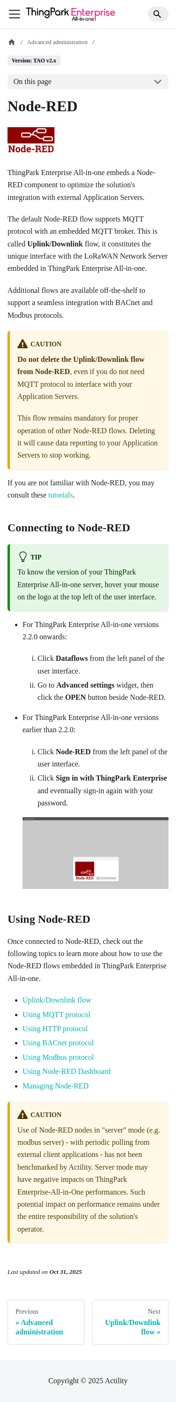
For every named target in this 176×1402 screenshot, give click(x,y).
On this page (33, 81)
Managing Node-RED (56, 1086)
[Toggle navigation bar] (15, 14)
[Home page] (12, 42)
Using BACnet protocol (58, 1043)
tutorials (60, 495)
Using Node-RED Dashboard (67, 1071)
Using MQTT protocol (57, 1015)
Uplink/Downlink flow (57, 1000)
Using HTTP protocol (55, 1029)
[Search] (158, 14)
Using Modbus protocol (58, 1057)
